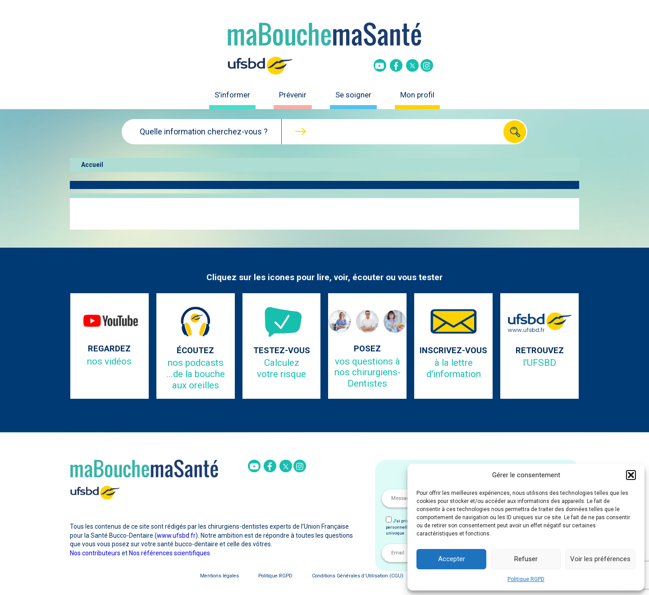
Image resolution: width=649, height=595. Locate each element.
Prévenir (292, 94)
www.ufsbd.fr (176, 535)
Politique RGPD (525, 579)
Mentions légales (219, 576)
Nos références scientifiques (169, 553)
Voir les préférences (600, 559)
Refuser (526, 559)
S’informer (232, 94)
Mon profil (417, 94)
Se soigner (353, 94)
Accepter (451, 559)
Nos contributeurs (95, 553)
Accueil (92, 164)
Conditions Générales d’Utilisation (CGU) (357, 576)
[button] (630, 475)
